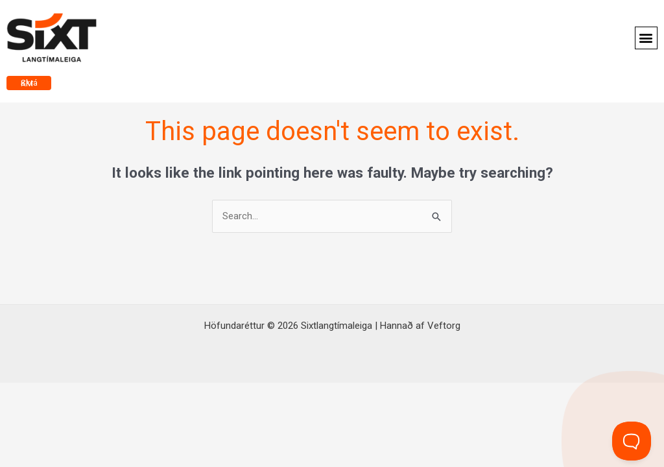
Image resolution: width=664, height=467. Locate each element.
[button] (646, 38)
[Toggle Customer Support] (631, 441)
